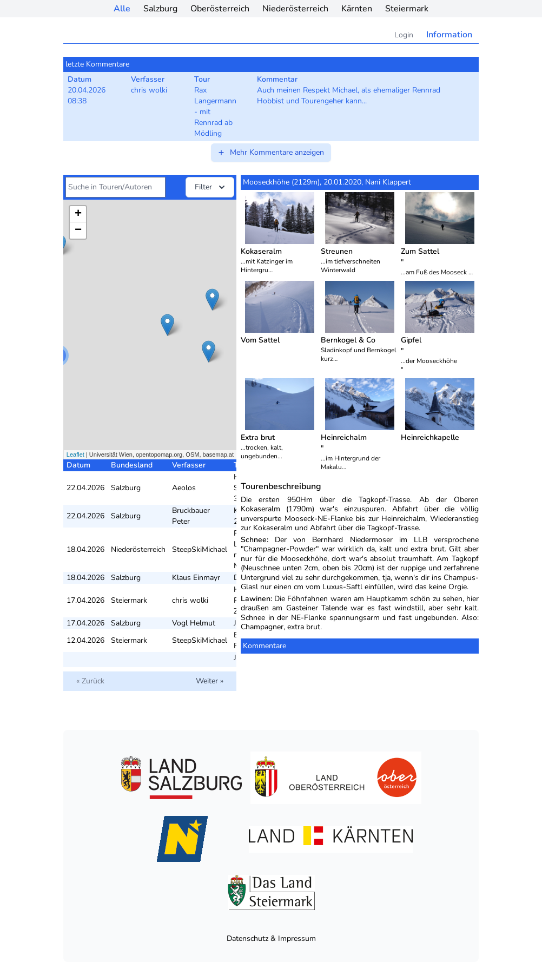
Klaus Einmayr (196, 577)
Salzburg (160, 9)
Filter (211, 187)
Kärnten (356, 9)
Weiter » (209, 681)
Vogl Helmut (193, 623)
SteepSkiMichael (199, 549)
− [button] (78, 230)
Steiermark (406, 9)
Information (449, 35)
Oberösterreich (219, 9)
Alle (122, 9)
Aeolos (184, 488)
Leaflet (75, 454)
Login (403, 35)
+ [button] (78, 214)
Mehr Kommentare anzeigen (270, 152)
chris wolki (190, 600)
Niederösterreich (295, 9)
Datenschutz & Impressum (271, 938)
